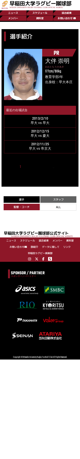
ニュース (13, 13)
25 (58, 167)
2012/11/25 (40, 144)
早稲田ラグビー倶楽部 (40, 253)
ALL (58, 207)
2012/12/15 (40, 131)
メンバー (13, 18)
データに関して (50, 247)
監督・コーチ (22, 207)
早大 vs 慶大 (40, 136)
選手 (21, 199)
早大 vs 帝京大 (40, 148)
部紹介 (34, 247)
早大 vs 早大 (40, 123)
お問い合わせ (67, 18)
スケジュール (39, 13)
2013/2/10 (40, 118)
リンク (67, 247)
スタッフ (58, 199)
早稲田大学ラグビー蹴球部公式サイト (42, 233)
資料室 (40, 18)
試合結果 (67, 13)
